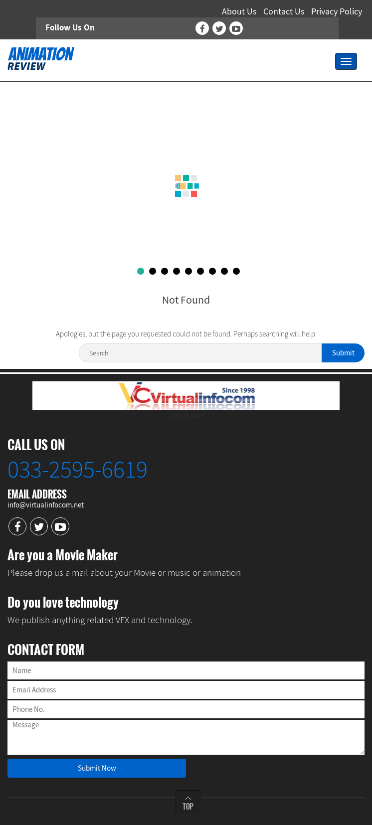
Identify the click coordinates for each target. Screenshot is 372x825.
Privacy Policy (336, 11)
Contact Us (284, 11)
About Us (239, 11)
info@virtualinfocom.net (45, 504)
